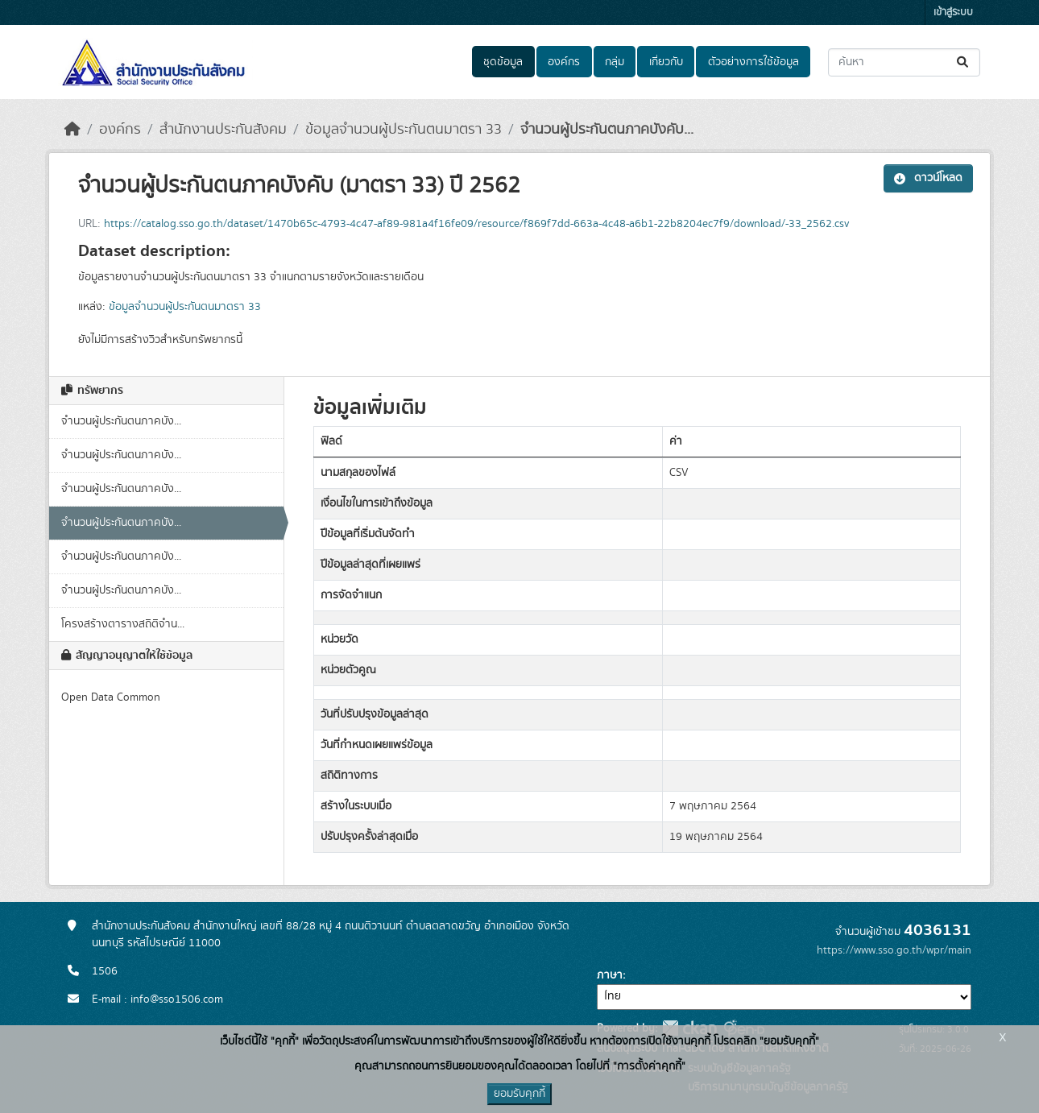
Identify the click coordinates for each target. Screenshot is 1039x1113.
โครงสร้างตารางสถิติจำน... (122, 624)
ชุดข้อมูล (503, 62)
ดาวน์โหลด (928, 178)
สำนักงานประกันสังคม (223, 129)
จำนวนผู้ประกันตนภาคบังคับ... (606, 129)
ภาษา (610, 975)
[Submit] (963, 62)
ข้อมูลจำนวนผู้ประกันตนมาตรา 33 (403, 129)
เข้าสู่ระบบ (953, 12)
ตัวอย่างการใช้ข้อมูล (753, 62)
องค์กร (564, 62)
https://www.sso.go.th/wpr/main (894, 950)
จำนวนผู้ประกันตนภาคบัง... (121, 421)
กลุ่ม (614, 62)
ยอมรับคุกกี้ (519, 1094)
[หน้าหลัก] (72, 129)
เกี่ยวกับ (666, 62)
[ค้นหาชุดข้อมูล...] (904, 62)
